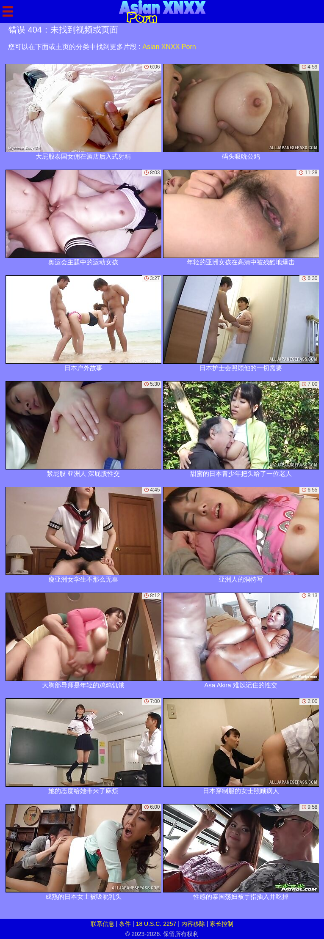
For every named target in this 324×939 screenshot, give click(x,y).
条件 (125, 923)
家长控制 (221, 923)
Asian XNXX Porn (169, 46)
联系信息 (102, 923)
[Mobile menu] (7, 11)
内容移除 (193, 923)
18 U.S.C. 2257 (156, 923)
